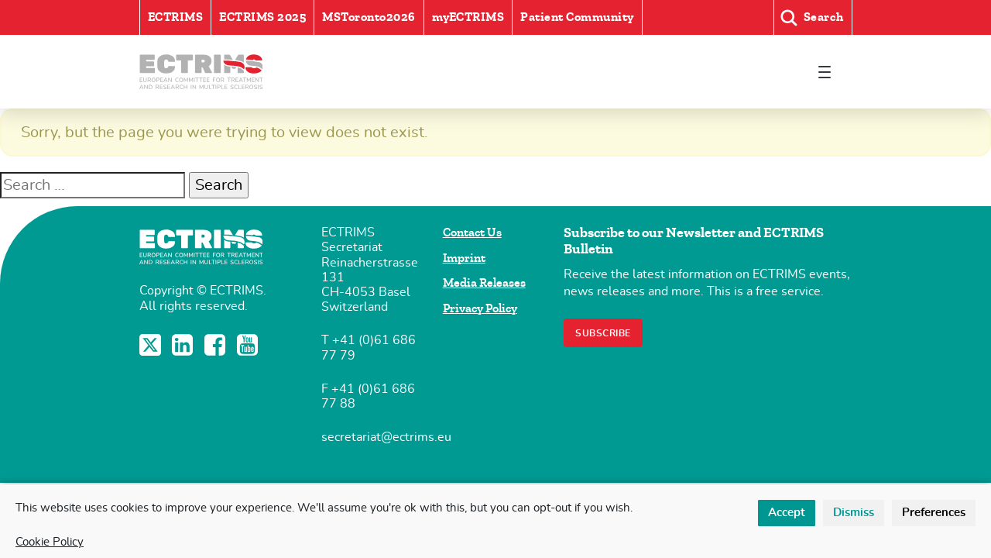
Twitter (151, 344)
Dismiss (853, 512)
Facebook (216, 344)
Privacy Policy (480, 308)
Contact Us (472, 232)
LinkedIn (184, 344)
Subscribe (603, 333)
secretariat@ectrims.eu (386, 437)
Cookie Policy (49, 542)
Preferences (933, 512)
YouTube (249, 344)
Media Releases (484, 283)
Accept (786, 512)
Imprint (464, 258)
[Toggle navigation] (824, 71)
